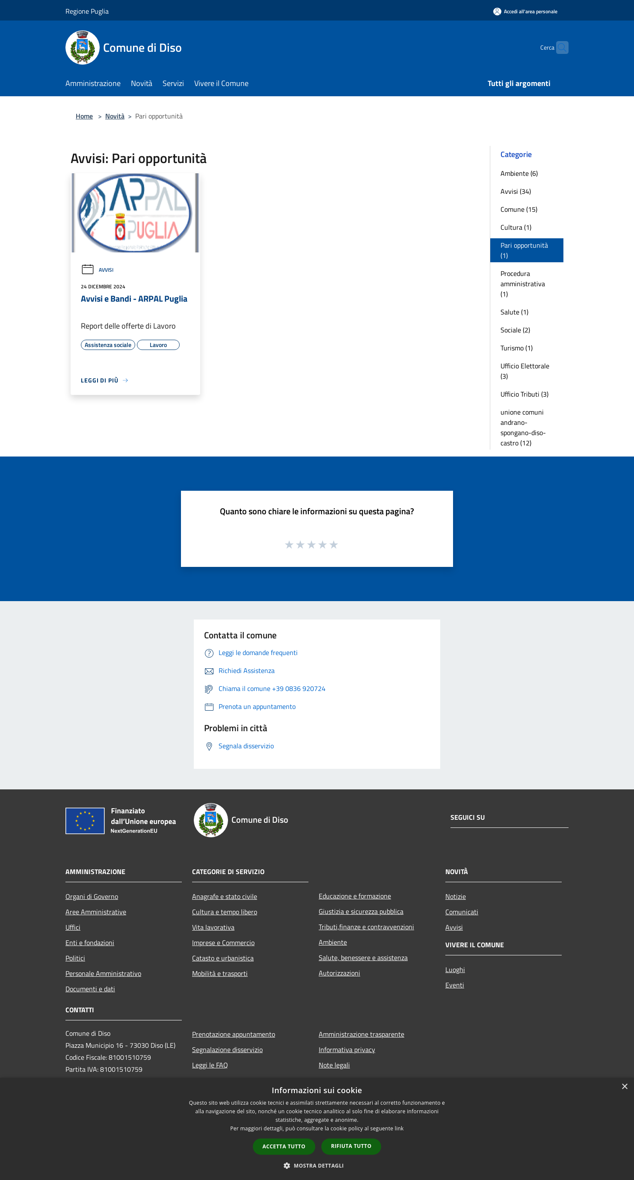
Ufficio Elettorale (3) (525, 371)
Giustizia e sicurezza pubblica (361, 911)
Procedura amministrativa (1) (523, 283)
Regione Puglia (87, 11)
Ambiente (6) (519, 173)
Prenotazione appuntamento (233, 1034)
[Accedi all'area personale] (525, 11)
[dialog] (317, 1129)
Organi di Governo (91, 896)
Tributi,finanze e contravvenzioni (366, 927)
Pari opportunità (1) (524, 250)
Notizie (455, 896)
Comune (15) (519, 209)
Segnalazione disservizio (227, 1049)
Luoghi (455, 969)
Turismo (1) (517, 348)
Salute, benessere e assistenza (363, 957)
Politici (75, 958)
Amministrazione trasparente (361, 1034)
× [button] (624, 1087)
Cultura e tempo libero (224, 912)
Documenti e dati (90, 989)
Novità (114, 116)
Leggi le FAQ (210, 1065)
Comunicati (461, 912)
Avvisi (97, 270)
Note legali (334, 1065)
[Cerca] (558, 47)
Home (84, 116)
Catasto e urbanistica (223, 958)
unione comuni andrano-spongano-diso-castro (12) (523, 427)
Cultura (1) (516, 227)
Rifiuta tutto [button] (351, 1146)
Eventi (454, 985)
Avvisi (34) (516, 191)
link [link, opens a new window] (399, 1128)
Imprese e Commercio (223, 942)
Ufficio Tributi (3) (524, 394)
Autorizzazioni (339, 973)
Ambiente (333, 942)
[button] (317, 1165)
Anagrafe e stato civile (224, 896)
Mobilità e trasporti (220, 973)
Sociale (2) (515, 330)
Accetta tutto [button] (284, 1146)
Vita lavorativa (213, 927)
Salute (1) (514, 312)
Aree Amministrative (95, 912)
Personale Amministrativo (103, 973)
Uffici (72, 927)
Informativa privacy (347, 1049)
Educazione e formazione (355, 896)
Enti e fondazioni (89, 942)
